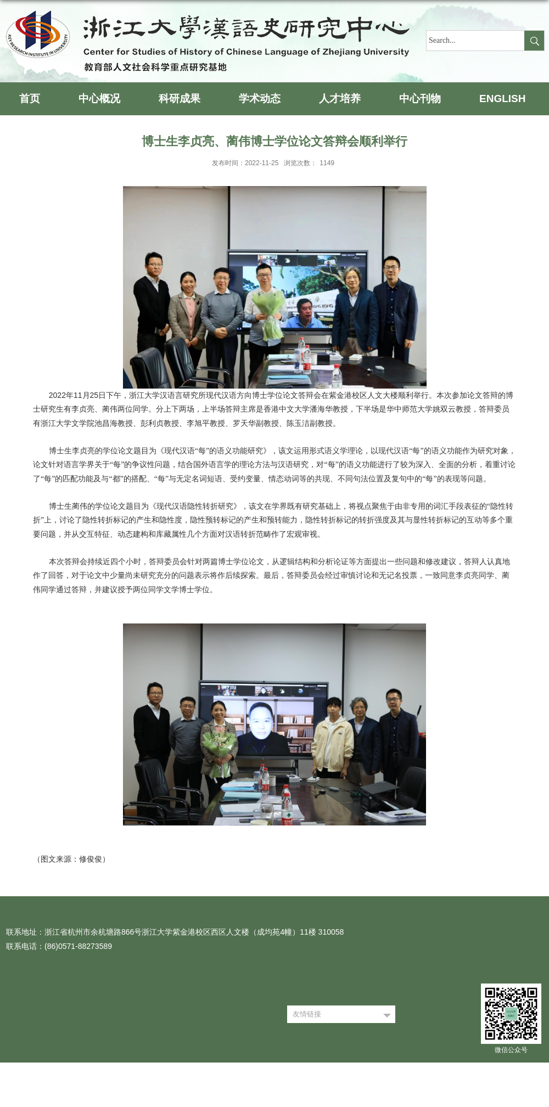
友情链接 (307, 1014)
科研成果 (179, 98)
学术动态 (260, 98)
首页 (29, 98)
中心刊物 (420, 98)
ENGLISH (502, 98)
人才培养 (340, 98)
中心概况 (99, 98)
